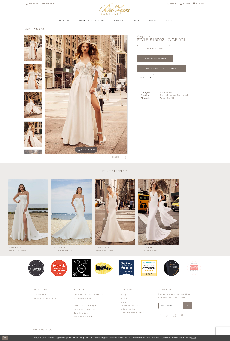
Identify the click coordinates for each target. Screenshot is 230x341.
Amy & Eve (39, 29)
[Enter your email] (175, 305)
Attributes (145, 78)
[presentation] (28, 211)
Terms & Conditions (130, 306)
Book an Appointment (156, 59)
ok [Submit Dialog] (4, 338)
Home (27, 29)
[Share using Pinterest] (126, 157)
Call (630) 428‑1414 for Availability (162, 69)
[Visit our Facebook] (159, 315)
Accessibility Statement (133, 313)
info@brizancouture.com (45, 298)
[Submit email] (187, 305)
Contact (125, 298)
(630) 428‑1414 (39, 295)
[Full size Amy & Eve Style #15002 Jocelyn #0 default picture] (86, 94)
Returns (124, 302)
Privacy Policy (128, 309)
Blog (123, 295)
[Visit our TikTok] (167, 315)
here (193, 338)
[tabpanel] (33, 49)
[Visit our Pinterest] (181, 315)
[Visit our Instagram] (174, 315)
